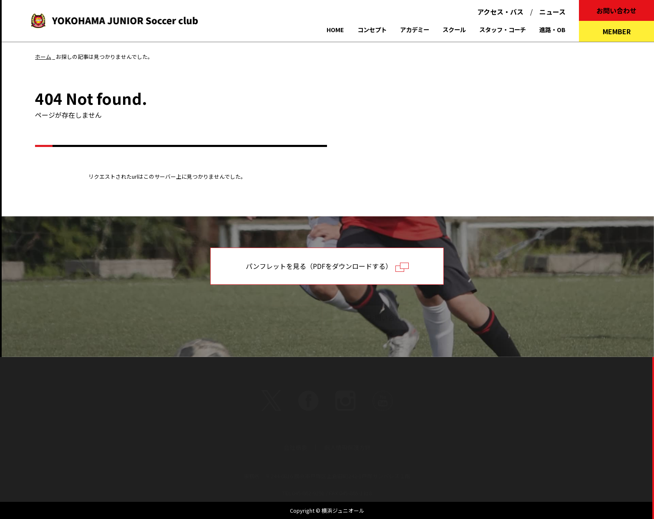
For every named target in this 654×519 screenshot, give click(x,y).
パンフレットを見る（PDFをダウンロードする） (327, 266)
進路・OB (552, 29)
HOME (335, 29)
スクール (454, 29)
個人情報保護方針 (347, 446)
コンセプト (372, 29)
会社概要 (295, 446)
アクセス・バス (500, 12)
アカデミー (414, 29)
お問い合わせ (616, 10)
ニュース (552, 12)
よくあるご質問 (266, 317)
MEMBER (617, 31)
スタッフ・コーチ (502, 29)
